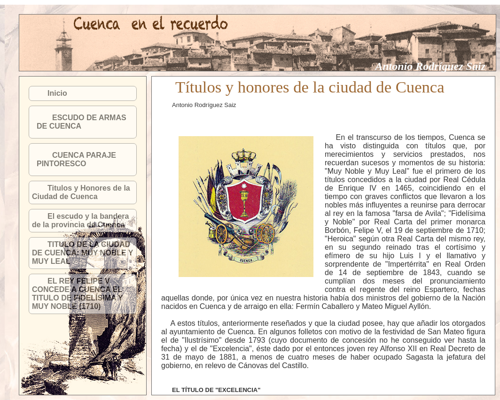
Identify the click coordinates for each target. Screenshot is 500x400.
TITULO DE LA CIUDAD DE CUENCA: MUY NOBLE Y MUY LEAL (82, 252)
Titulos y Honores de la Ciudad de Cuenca (81, 192)
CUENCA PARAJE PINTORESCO (76, 159)
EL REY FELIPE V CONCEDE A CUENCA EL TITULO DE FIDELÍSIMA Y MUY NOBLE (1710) (77, 293)
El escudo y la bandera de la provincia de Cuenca (80, 220)
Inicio (57, 93)
